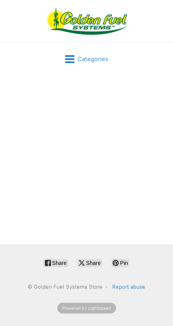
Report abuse (128, 287)
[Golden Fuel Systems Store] (86, 21)
